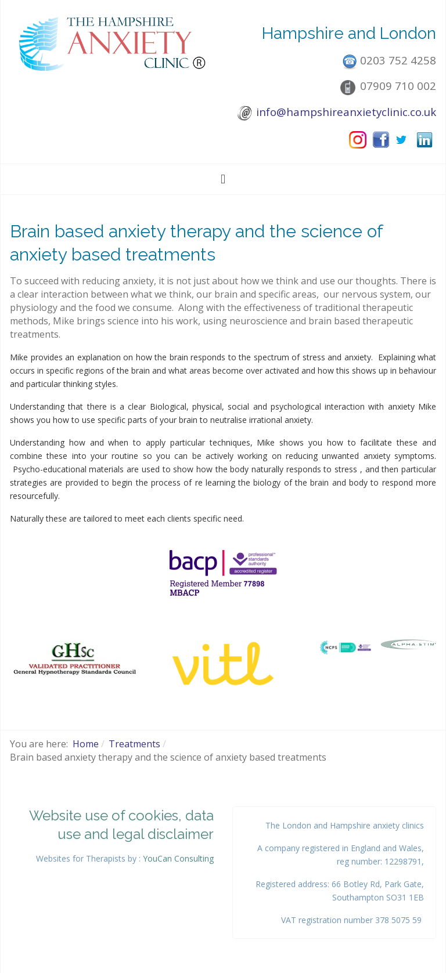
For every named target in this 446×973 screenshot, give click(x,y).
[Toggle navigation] (223, 179)
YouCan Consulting (178, 858)
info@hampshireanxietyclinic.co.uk (346, 111)
